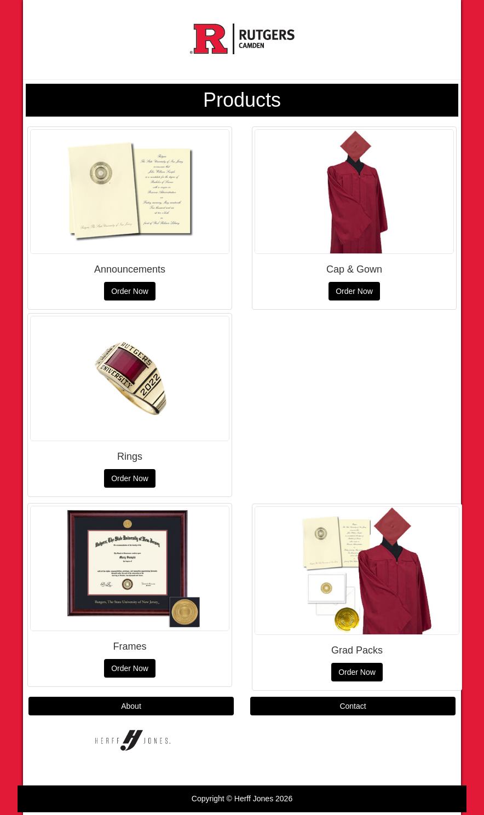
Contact (352, 706)
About (131, 706)
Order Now (129, 291)
